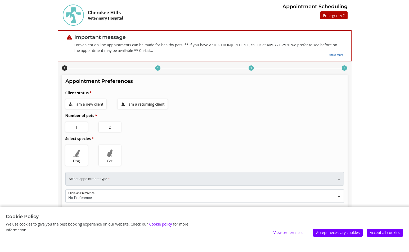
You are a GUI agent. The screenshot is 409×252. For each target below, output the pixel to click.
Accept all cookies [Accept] (385, 232)
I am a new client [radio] (86, 104)
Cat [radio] (110, 155)
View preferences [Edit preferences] (288, 232)
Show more (336, 55)
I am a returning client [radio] (143, 104)
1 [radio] (76, 127)
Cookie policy (160, 224)
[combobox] (205, 195)
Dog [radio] (76, 155)
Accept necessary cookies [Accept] (338, 232)
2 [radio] (110, 127)
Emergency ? (334, 15)
